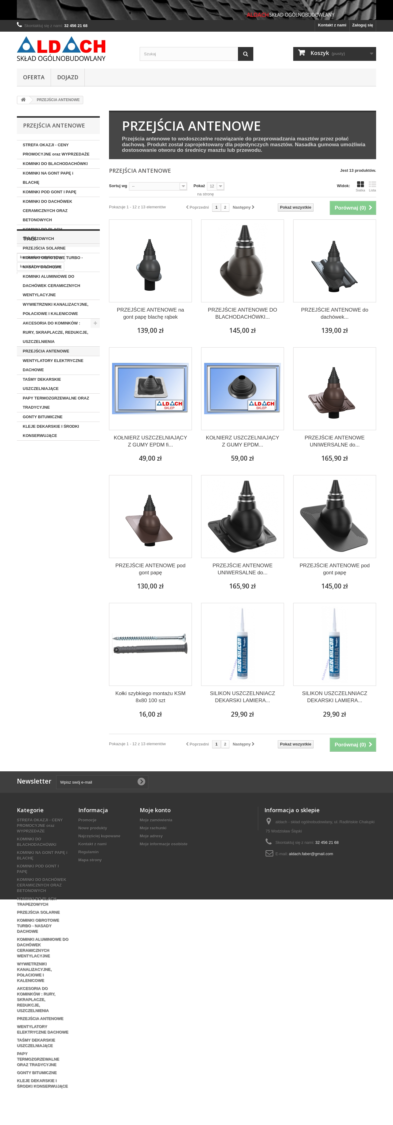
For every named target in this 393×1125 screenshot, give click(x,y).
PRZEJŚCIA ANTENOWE (46, 351)
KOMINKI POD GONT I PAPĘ (49, 192)
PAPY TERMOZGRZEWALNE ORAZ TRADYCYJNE (56, 403)
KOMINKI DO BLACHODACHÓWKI (55, 163)
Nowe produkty (92, 828)
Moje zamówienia (156, 820)
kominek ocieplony (38, 496)
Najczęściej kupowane (99, 836)
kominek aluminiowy (39, 514)
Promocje (87, 820)
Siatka (360, 186)
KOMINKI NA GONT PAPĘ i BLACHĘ (48, 178)
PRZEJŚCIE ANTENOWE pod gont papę (150, 569)
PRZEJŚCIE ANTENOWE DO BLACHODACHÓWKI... (242, 313)
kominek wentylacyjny (41, 477)
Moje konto (155, 810)
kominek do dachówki (40, 523)
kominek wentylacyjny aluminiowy (52, 505)
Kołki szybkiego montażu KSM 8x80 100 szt (150, 696)
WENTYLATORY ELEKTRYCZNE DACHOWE (53, 365)
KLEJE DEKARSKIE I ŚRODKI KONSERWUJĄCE (51, 431)
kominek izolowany (38, 533)
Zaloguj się (362, 25)
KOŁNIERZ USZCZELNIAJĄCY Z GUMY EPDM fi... (150, 441)
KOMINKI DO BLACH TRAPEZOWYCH (42, 234)
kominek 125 (80, 523)
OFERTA (34, 77)
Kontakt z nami (332, 25)
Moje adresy (151, 836)
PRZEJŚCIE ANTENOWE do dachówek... (334, 313)
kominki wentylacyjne (40, 487)
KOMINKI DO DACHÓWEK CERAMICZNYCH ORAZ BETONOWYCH (47, 210)
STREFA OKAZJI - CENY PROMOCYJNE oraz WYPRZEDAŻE (56, 149)
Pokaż (199, 185)
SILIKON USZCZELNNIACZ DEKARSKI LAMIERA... (242, 696)
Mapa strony (90, 860)
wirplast (73, 514)
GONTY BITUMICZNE (43, 417)
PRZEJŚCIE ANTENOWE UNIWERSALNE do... (335, 441)
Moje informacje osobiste (164, 844)
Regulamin (88, 852)
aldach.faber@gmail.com (311, 854)
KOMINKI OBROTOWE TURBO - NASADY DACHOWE (53, 262)
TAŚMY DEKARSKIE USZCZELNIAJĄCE (42, 384)
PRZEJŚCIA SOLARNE (44, 248)
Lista (372, 186)
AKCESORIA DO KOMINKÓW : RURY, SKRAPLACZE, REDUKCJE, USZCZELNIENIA (55, 332)
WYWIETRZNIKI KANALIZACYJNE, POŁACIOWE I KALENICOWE (55, 309)
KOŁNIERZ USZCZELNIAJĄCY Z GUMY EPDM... (242, 441)
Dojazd (67, 77)
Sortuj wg (118, 185)
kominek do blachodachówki (47, 542)
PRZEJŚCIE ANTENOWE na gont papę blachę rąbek (150, 313)
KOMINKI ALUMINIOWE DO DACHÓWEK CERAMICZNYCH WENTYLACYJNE (51, 285)
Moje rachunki (153, 828)
